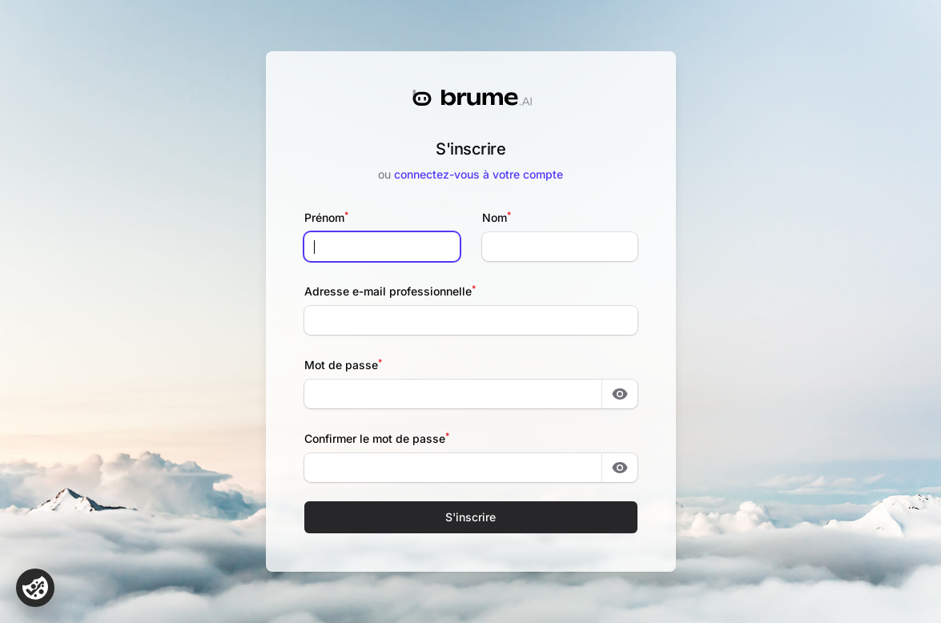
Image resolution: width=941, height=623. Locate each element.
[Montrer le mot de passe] (620, 394)
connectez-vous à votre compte (478, 174)
